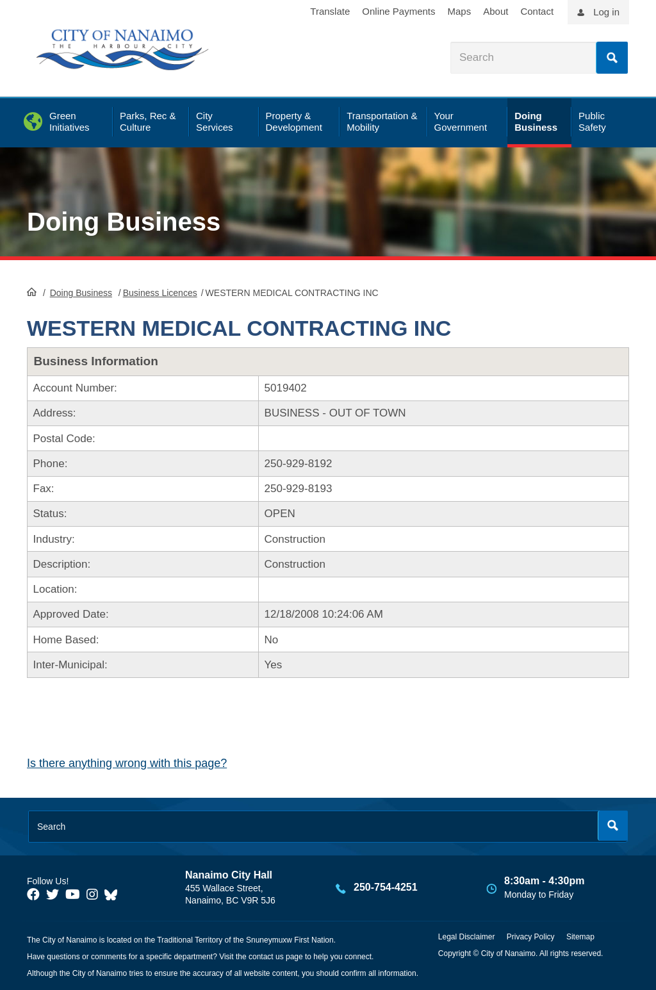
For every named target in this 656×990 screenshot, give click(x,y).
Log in (606, 11)
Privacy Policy (531, 936)
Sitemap (580, 936)
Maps (460, 11)
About (495, 11)
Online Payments (398, 11)
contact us (266, 956)
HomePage (32, 291)
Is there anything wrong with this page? (127, 763)
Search (612, 58)
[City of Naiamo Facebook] (33, 894)
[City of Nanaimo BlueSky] (114, 894)
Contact (537, 11)
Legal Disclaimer (466, 936)
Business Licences (160, 293)
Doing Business (123, 222)
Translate (330, 11)
